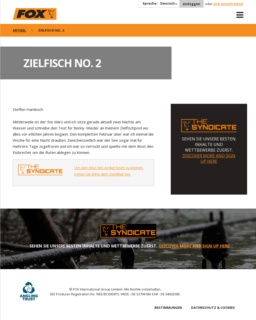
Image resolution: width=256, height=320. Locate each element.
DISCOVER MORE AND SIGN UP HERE (208, 158)
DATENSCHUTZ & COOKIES (213, 307)
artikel (19, 30)
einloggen (191, 4)
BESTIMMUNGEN (168, 307)
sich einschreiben (228, 4)
